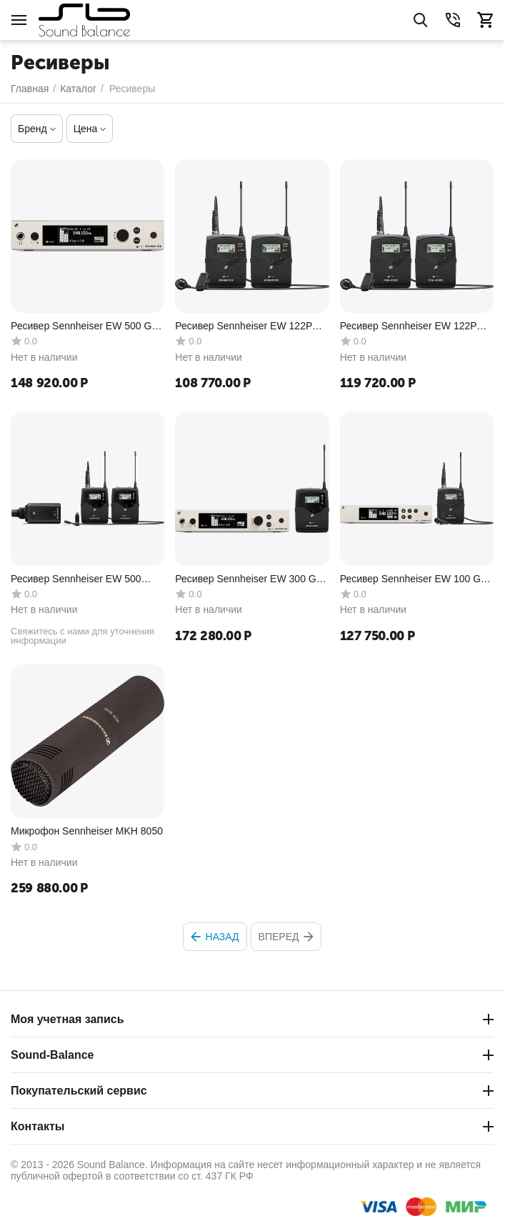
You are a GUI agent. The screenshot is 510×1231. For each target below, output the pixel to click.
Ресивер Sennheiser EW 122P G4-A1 (408, 326)
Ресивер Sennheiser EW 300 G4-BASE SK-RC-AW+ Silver (250, 579)
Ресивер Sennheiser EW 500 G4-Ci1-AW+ (86, 326)
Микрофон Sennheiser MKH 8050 (87, 831)
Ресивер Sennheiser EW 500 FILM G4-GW (76, 579)
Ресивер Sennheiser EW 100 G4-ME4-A (415, 579)
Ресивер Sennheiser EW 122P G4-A (243, 326)
